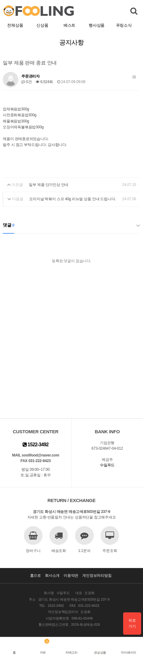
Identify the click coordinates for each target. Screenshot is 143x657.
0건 (26, 82)
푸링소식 (124, 25)
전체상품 (15, 25)
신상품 (42, 25)
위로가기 (132, 623)
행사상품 (97, 25)
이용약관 (71, 575)
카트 (43, 652)
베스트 (69, 25)
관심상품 (100, 652)
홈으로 (35, 575)
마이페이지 (128, 652)
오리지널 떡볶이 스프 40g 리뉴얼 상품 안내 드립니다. (72, 199)
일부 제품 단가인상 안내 (48, 185)
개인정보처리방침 (96, 575)
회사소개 (52, 575)
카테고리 (71, 652)
